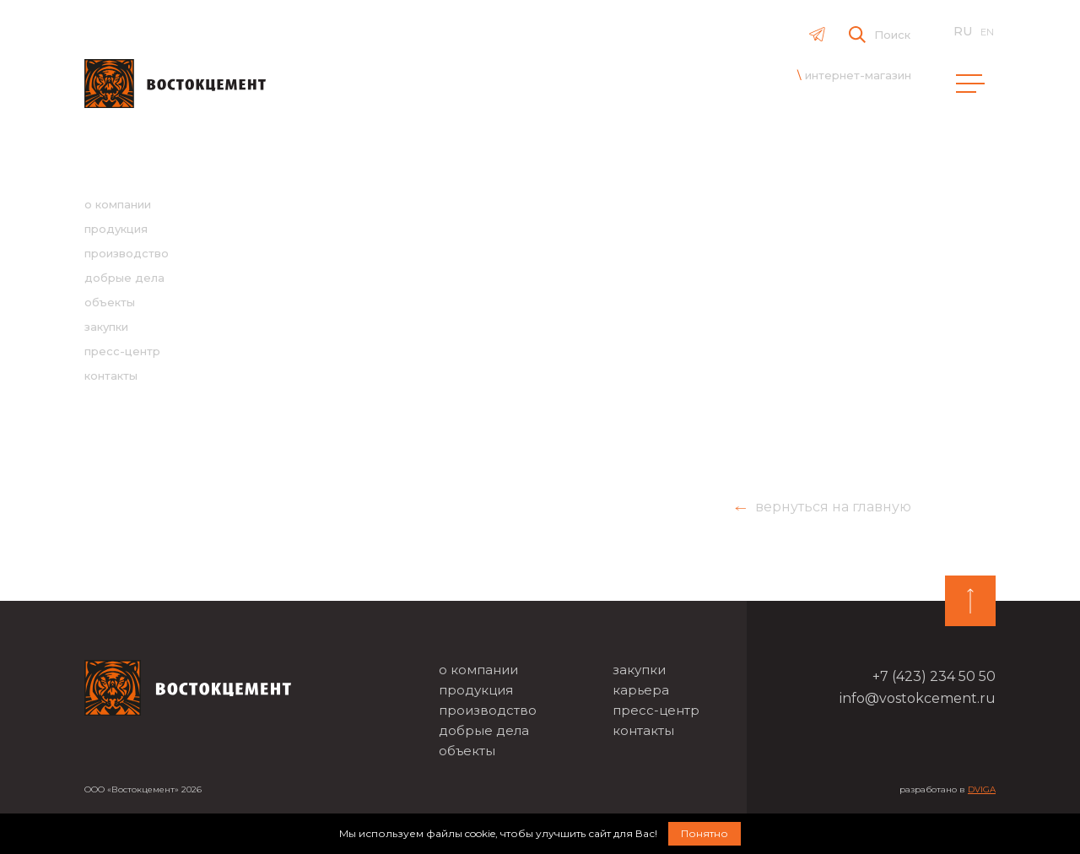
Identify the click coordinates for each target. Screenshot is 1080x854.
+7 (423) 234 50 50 (934, 676)
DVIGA (982, 789)
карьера (641, 690)
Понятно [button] (704, 833)
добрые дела (124, 277)
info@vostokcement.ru (918, 698)
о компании (117, 204)
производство (126, 253)
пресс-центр (122, 351)
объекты (109, 302)
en (987, 32)
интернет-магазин (858, 75)
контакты (111, 375)
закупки (106, 326)
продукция (116, 228)
